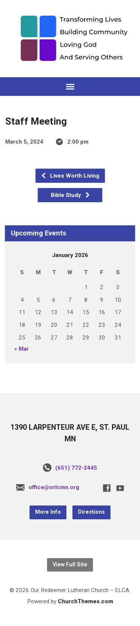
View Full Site (70, 564)
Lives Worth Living (70, 175)
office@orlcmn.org (53, 487)
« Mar (21, 348)
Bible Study (70, 195)
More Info (48, 512)
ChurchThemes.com (85, 601)
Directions (91, 512)
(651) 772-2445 (76, 467)
